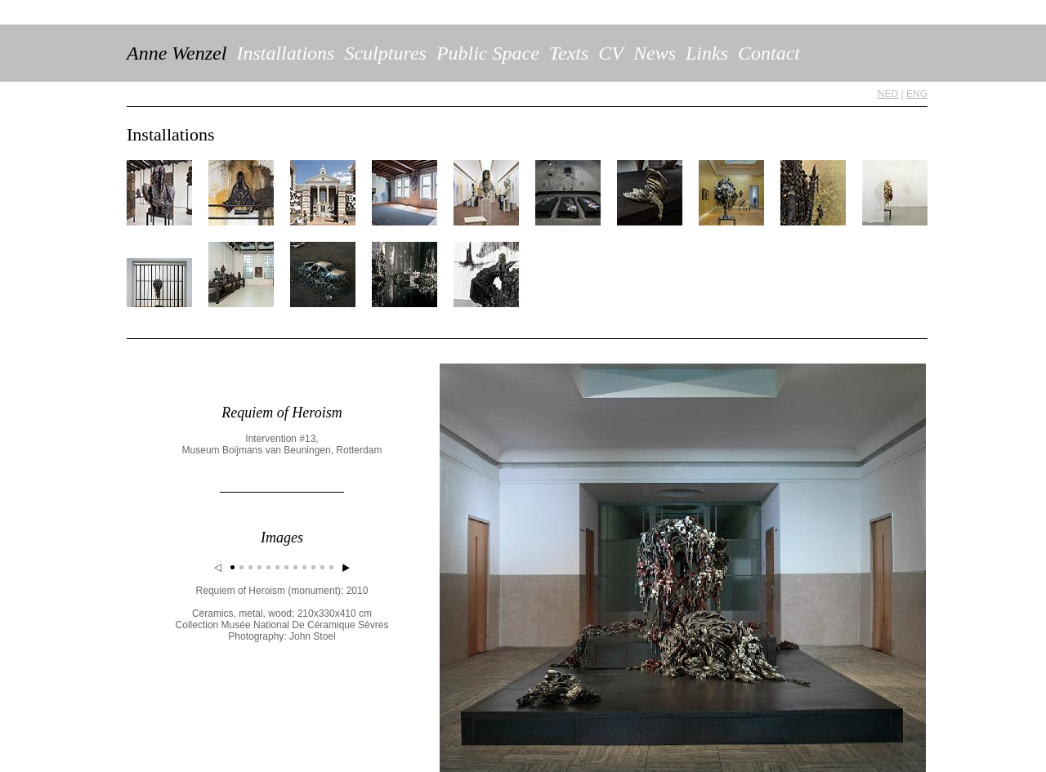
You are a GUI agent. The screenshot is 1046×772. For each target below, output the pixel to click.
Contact (769, 53)
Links (707, 53)
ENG (917, 94)
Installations (285, 53)
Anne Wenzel (176, 53)
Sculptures (385, 53)
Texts (568, 53)
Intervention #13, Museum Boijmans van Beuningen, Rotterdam (282, 444)
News (654, 53)
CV (611, 53)
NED (888, 94)
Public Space (487, 53)
